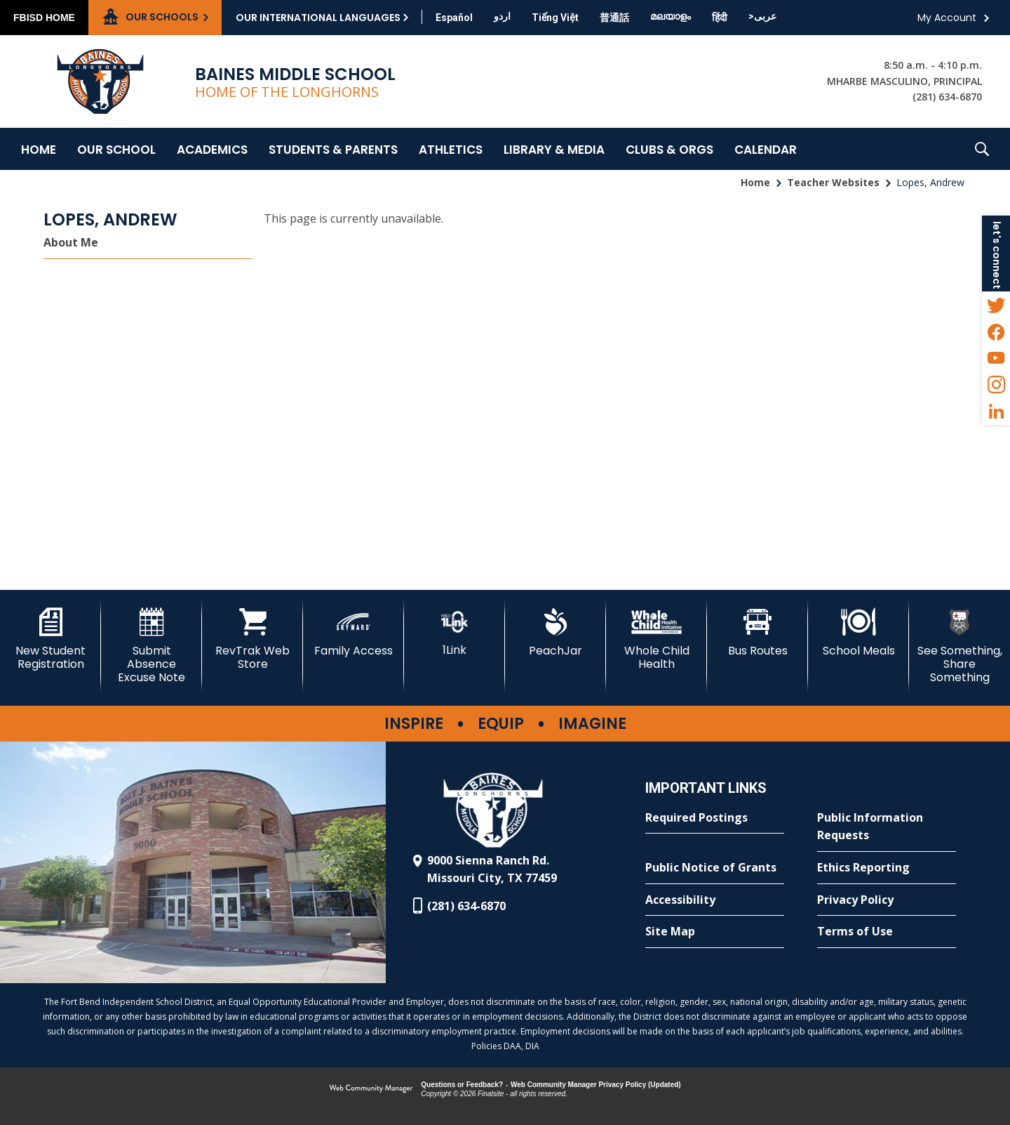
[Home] (39, 149)
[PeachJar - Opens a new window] (555, 633)
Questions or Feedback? (462, 1084)
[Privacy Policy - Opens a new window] (886, 900)
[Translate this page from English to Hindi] (719, 17)
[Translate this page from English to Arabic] (762, 16)
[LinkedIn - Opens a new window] (996, 411)
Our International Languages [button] (318, 18)
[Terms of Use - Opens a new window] (886, 932)
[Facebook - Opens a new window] (996, 331)
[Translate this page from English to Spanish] (454, 17)
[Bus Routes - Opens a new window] (757, 633)
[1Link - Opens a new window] (454, 632)
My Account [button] (946, 18)
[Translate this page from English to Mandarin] (614, 17)
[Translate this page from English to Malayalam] (670, 16)
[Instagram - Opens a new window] (996, 384)
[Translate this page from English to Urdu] (502, 16)
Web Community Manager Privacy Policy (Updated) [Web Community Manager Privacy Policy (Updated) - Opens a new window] (596, 1084)
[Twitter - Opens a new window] (996, 304)
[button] (982, 149)
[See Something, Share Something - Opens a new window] (959, 646)
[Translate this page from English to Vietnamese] (555, 17)
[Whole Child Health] (656, 639)
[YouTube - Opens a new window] (996, 358)
